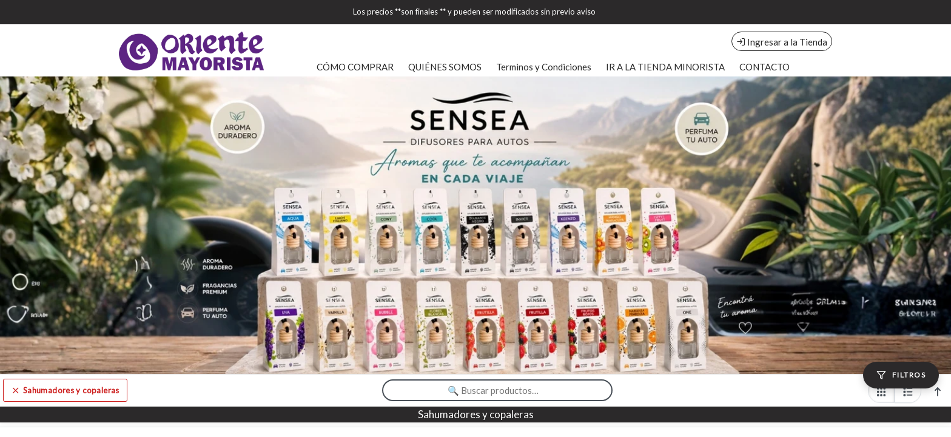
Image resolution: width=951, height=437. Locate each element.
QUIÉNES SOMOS (445, 66)
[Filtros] (901, 375)
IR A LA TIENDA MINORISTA (665, 66)
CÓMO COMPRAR (355, 66)
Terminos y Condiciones (543, 66)
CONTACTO (764, 66)
